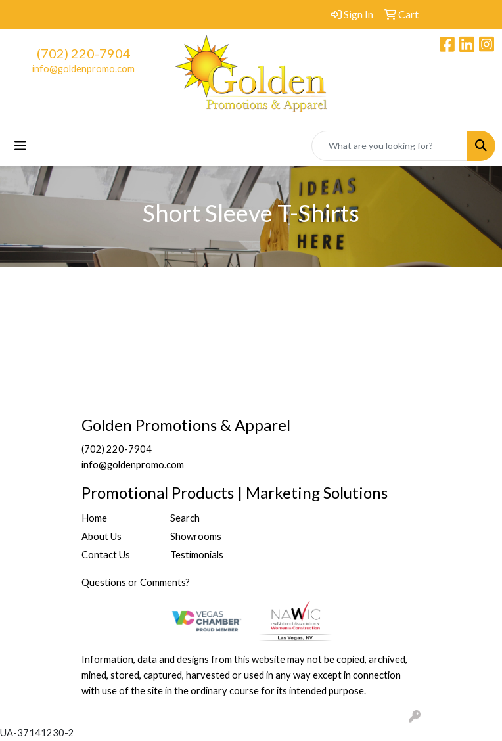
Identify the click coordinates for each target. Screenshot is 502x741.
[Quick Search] (389, 146)
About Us (101, 536)
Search (185, 518)
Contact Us (105, 554)
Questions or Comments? (135, 582)
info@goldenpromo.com (83, 68)
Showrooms (195, 536)
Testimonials (196, 554)
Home (94, 518)
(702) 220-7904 (84, 53)
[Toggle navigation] (20, 145)
